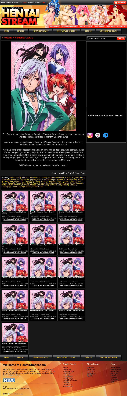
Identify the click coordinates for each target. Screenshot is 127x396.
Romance (61, 179)
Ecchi (13, 179)
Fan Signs (114, 374)
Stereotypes (35, 178)
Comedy (44, 178)
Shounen (40, 185)
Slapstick (75, 178)
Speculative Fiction (32, 181)
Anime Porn (67, 374)
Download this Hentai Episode (14, 220)
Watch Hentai (67, 386)
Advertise (114, 378)
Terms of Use (18, 394)
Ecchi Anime (6, 216)
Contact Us (114, 380)
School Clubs (37, 187)
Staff (112, 382)
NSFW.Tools (91, 372)
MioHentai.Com (68, 372)
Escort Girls (91, 370)
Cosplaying (6, 187)
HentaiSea (90, 368)
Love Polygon (71, 179)
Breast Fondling (23, 179)
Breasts (42, 183)
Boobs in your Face (21, 185)
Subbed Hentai (16, 216)
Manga (33, 185)
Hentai (65, 368)
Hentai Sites (67, 384)
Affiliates (113, 376)
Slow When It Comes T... (14, 181)
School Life (16, 187)
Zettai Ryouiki (7, 185)
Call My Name (32, 183)
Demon (44, 181)
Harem (53, 179)
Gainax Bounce (36, 179)
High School (26, 187)
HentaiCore (67, 370)
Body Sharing (63, 185)
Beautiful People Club (17, 183)
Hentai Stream (68, 376)
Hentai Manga (115, 368)
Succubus (52, 181)
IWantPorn (66, 382)
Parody (68, 178)
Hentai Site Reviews (70, 380)
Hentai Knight (67, 378)
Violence (25, 178)
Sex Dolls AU (91, 374)
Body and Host (51, 185)
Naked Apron (63, 183)
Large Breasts (51, 183)
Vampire (66, 181)
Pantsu (46, 179)
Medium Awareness (56, 178)
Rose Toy (90, 376)
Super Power (76, 181)
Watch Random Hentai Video (116, 370)
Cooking (73, 185)
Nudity (18, 178)
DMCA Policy (7, 394)
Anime (12, 178)
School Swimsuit (76, 183)
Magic (59, 181)
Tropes (4, 183)
